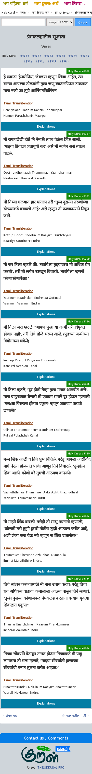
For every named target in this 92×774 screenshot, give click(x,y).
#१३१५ (72, 56)
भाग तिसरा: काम (77, 4)
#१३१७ (28, 61)
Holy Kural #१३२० (79, 648)
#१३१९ (52, 61)
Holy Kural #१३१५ (79, 321)
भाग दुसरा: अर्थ (46, 4)
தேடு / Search (82, 23)
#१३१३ (48, 56)
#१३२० (64, 61)
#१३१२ (36, 56)
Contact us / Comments (46, 738)
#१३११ (24, 56)
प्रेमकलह (11, 716)
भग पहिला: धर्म (15, 4)
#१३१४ (60, 56)
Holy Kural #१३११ (79, 71)
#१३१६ (84, 56)
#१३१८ (40, 61)
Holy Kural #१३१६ (79, 384)
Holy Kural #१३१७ (79, 453)
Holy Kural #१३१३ (79, 196)
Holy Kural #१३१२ (79, 133)
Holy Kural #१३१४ (79, 258)
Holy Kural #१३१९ (79, 578)
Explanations (46, 126)
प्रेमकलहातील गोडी (74, 716)
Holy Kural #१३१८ (79, 516)
